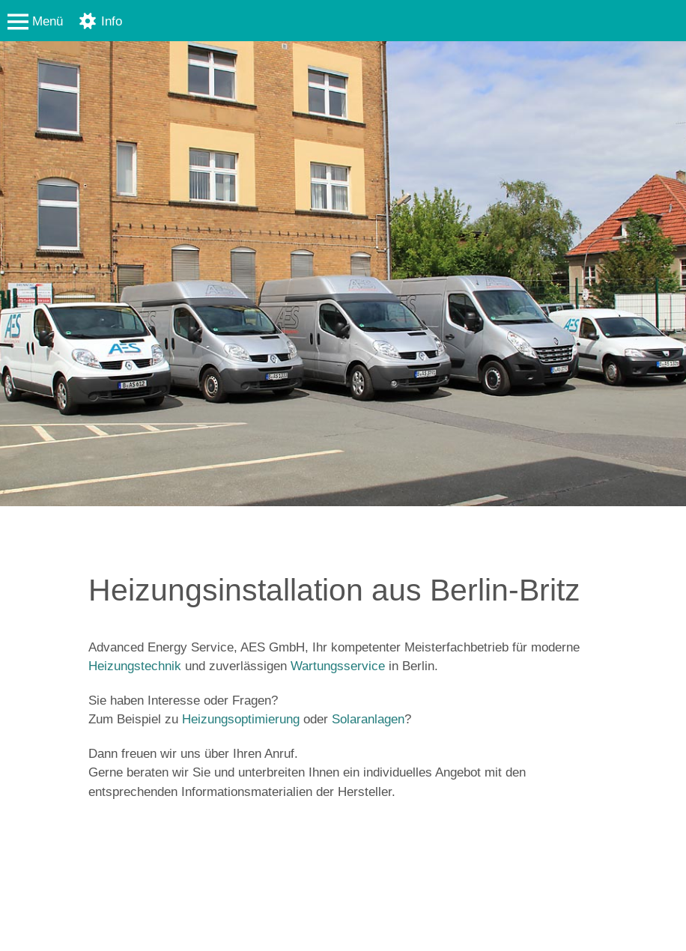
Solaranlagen (368, 719)
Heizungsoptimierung (241, 719)
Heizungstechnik (134, 666)
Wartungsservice (338, 666)
